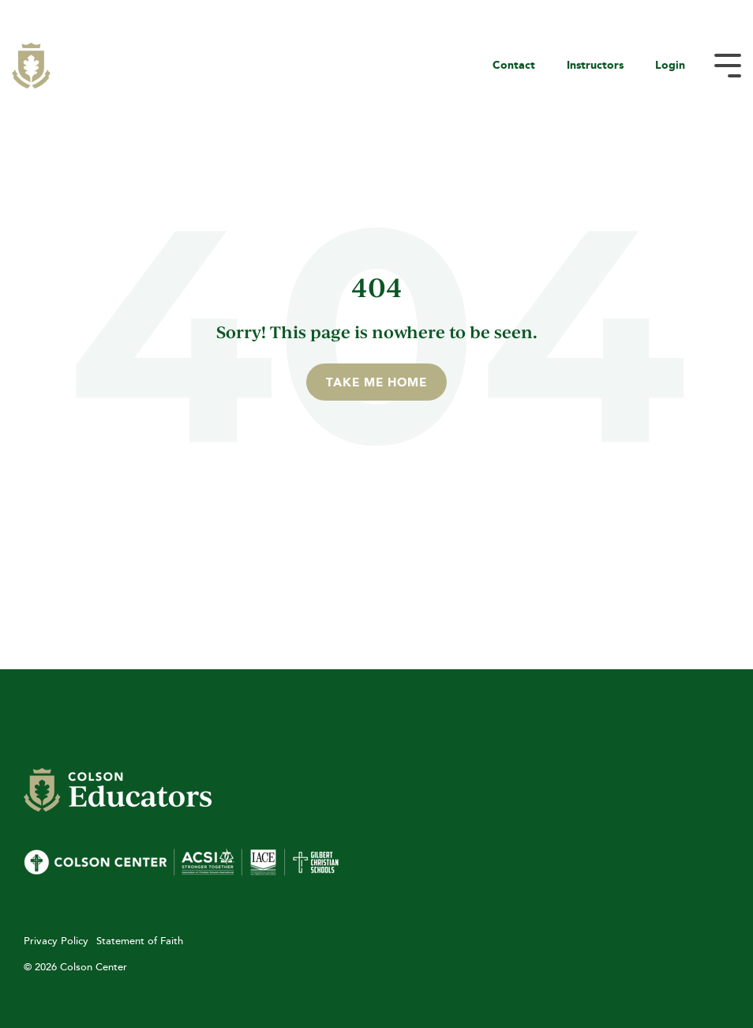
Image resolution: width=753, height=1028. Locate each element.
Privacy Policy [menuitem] (56, 940)
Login (670, 64)
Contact (514, 64)
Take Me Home (376, 382)
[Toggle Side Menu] (727, 64)
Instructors (595, 64)
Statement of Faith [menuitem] (139, 940)
